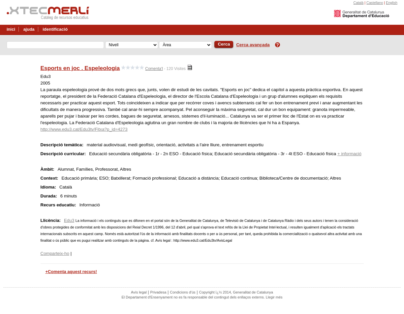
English (391, 3)
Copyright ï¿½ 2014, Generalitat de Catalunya (236, 292)
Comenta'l (154, 68)
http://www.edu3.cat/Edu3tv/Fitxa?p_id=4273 (84, 129)
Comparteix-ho (55, 253)
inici (11, 29)
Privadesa (158, 292)
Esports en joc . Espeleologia (80, 68)
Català (358, 3)
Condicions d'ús (182, 292)
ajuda (29, 29)
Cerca (224, 44)
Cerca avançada (253, 44)
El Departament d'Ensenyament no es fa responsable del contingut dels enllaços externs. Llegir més (201, 297)
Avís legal (139, 292)
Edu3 (69, 220)
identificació (55, 29)
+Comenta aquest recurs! (71, 271)
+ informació (349, 153)
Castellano (374, 3)
